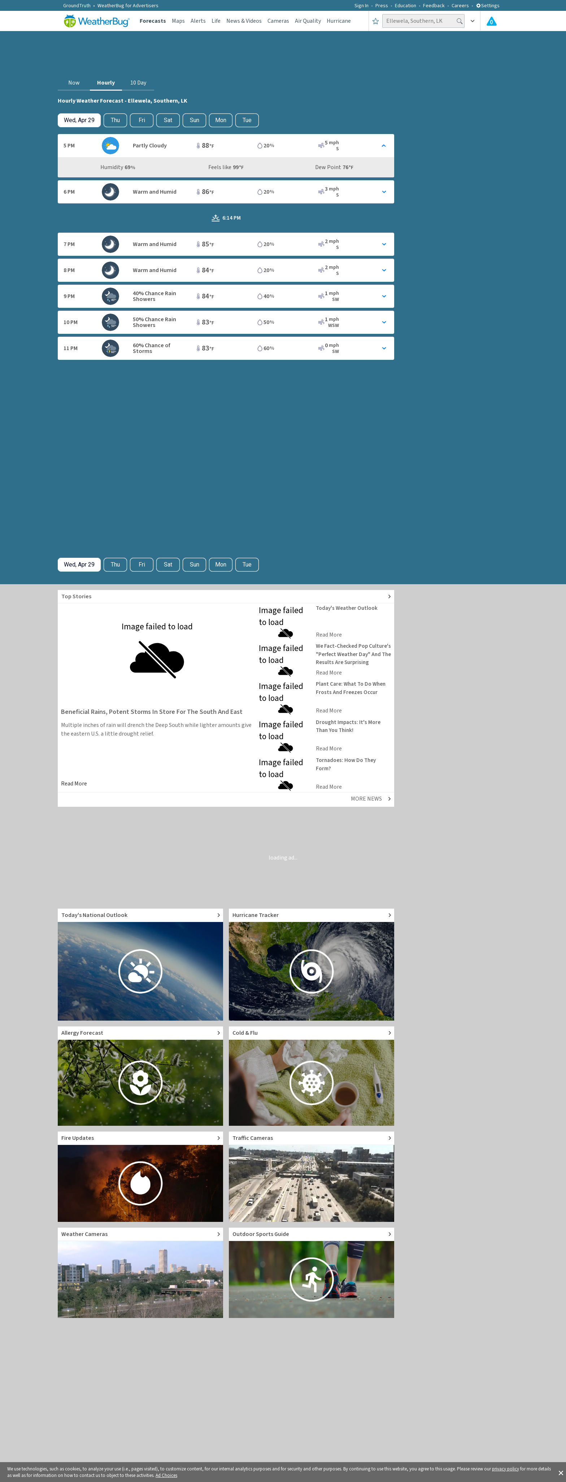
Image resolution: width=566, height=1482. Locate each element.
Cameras (278, 21)
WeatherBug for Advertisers (127, 5)
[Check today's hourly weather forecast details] (79, 120)
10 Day (138, 83)
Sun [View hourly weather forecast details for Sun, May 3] (194, 120)
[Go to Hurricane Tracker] (311, 965)
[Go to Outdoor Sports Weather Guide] (311, 1273)
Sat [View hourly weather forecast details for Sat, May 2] (168, 120)
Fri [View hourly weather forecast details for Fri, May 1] (142, 120)
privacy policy (505, 1469)
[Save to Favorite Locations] (375, 21)
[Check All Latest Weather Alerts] (491, 21)
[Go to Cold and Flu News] (311, 1076)
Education (405, 5)
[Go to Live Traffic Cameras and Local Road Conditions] (311, 1177)
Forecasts (153, 21)
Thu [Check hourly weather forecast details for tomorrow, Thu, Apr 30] (115, 120)
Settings (488, 5)
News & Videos (244, 21)
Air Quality (308, 21)
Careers (460, 5)
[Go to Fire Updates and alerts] (140, 1177)
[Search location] (423, 21)
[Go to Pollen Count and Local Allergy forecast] (140, 1076)
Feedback (434, 5)
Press (381, 5)
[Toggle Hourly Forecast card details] (226, 145)
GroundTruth (77, 5)
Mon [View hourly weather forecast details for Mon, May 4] (220, 120)
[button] (561, 1472)
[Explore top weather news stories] (226, 596)
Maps (178, 21)
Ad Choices (166, 1475)
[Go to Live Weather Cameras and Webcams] (140, 1273)
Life (216, 21)
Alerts (198, 21)
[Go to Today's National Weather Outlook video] (140, 965)
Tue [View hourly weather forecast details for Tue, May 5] (247, 120)
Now (74, 83)
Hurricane (339, 21)
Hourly (106, 83)
